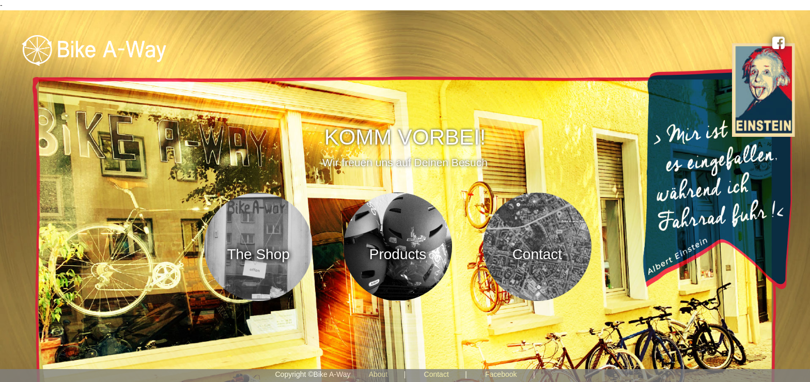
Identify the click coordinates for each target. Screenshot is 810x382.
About (378, 374)
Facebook (501, 374)
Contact (436, 374)
